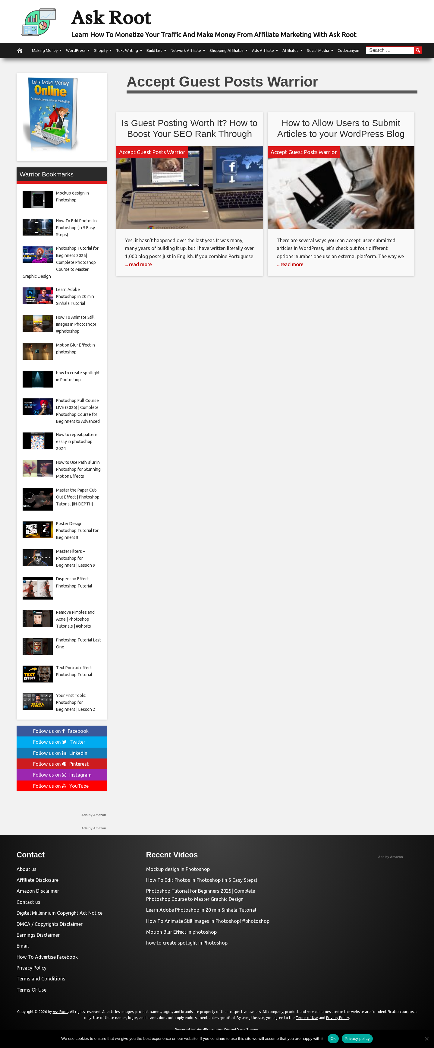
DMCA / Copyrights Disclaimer (50, 924)
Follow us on (61, 731)
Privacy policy (357, 1038)
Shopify (101, 50)
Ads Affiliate (263, 50)
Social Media (318, 50)
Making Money (45, 50)
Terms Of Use (31, 990)
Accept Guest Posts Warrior (152, 152)
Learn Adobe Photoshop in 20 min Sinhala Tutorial (201, 910)
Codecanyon (348, 50)
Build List (154, 50)
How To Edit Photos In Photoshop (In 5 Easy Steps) (201, 880)
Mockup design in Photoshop (178, 869)
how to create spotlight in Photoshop (187, 942)
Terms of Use (307, 1018)
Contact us (28, 902)
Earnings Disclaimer (38, 935)
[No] (426, 1039)
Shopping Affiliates (226, 50)
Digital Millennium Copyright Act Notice (59, 913)
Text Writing (127, 50)
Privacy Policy (31, 967)
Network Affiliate (186, 50)
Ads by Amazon (93, 815)
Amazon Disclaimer (38, 891)
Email (23, 945)
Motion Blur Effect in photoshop (181, 932)
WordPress (76, 50)
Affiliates (290, 50)
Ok (333, 1038)
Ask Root (113, 17)
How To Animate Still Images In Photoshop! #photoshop (207, 921)
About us (26, 869)
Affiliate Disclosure (37, 880)
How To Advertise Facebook (47, 957)
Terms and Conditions (41, 978)
